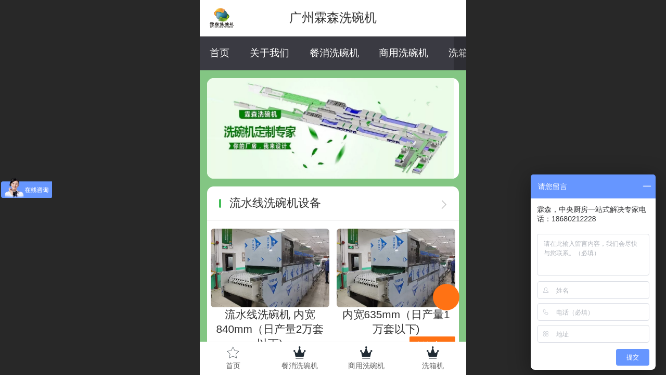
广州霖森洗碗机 (333, 17)
